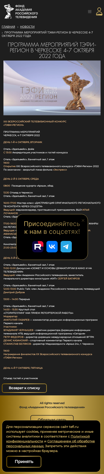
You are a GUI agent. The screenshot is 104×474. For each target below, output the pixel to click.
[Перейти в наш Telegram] (66, 246)
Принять (24, 461)
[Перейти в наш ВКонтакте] (52, 246)
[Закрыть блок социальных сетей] (83, 220)
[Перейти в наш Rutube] (38, 246)
